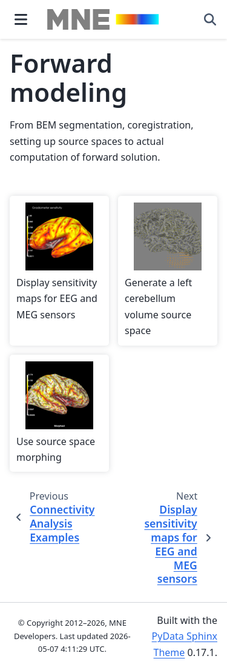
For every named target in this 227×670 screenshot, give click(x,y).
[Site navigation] (21, 19)
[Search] (210, 19)
